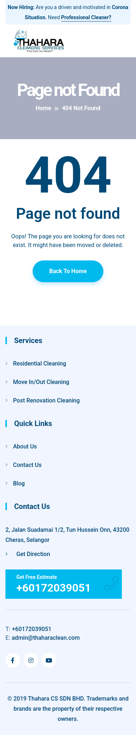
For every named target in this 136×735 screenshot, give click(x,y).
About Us (25, 446)
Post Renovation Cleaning (46, 400)
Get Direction (27, 554)
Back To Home (68, 271)
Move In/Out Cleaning (41, 382)
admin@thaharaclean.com (42, 637)
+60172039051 (28, 629)
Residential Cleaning (39, 363)
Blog (19, 483)
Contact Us (27, 465)
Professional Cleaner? (86, 17)
